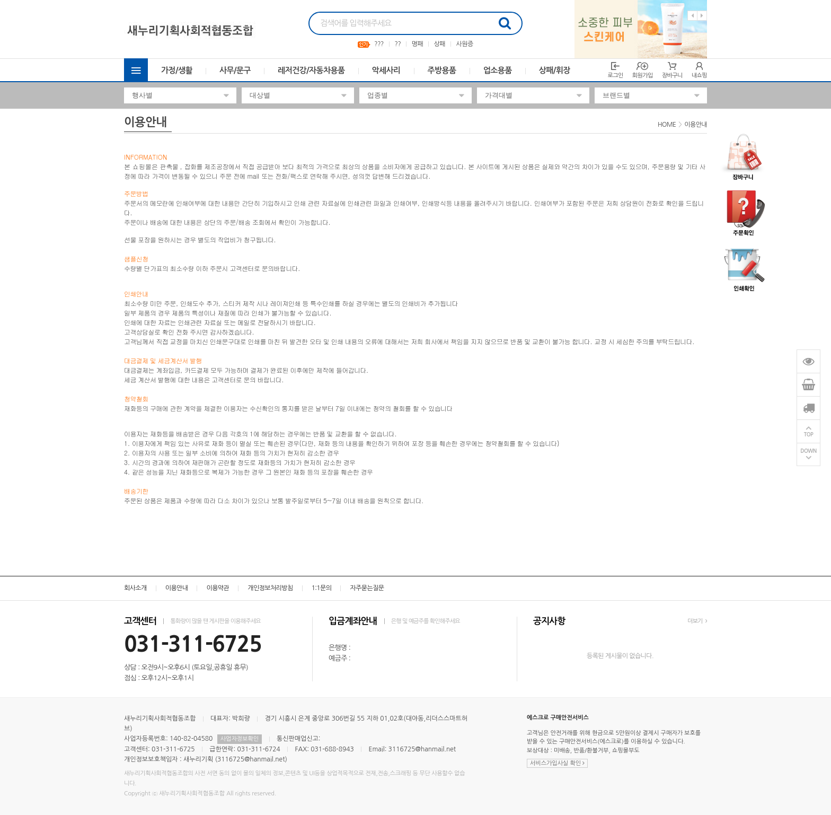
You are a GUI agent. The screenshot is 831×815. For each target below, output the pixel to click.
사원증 (464, 44)
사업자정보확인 (239, 739)
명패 (417, 44)
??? (379, 44)
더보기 (697, 621)
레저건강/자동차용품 (311, 70)
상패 (439, 44)
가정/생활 (176, 70)
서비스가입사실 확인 (557, 763)
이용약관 (217, 588)
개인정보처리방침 (270, 588)
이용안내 (176, 588)
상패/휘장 (554, 70)
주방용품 (442, 70)
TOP (809, 434)
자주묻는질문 (367, 588)
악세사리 (386, 70)
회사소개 (135, 588)
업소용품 (497, 70)
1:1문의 (322, 588)
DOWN (808, 451)
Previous (692, 16)
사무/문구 (235, 70)
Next (702, 16)
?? (397, 44)
